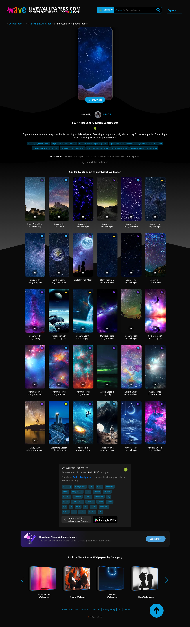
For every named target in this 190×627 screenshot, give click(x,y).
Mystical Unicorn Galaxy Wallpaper (155, 448)
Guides (127, 609)
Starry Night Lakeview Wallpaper (35, 448)
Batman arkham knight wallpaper (93, 143)
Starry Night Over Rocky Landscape (35, 225)
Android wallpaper (82, 477)
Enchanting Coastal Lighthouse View (59, 448)
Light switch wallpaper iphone (122, 143)
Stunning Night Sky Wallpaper (131, 337)
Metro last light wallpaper (97, 148)
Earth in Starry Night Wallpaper (59, 281)
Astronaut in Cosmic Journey (83, 448)
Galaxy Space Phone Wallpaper (155, 393)
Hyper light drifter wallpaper (72, 148)
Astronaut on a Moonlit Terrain (107, 448)
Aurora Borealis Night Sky (107, 393)
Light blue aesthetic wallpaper (150, 143)
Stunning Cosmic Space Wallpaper (83, 337)
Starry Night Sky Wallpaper (83, 225)
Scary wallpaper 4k (119, 148)
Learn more (156, 538)
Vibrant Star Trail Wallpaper (155, 281)
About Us (73, 609)
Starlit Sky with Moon (83, 280)
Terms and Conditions (90, 609)
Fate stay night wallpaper (38, 143)
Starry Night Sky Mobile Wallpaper (107, 281)
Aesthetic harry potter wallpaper (144, 148)
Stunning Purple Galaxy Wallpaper (107, 337)
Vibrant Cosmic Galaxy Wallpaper (35, 393)
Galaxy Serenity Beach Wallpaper (59, 337)
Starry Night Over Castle (59, 225)
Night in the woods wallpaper (64, 143)
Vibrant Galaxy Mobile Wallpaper (131, 393)
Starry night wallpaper (39, 23)
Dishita (102, 114)
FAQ (120, 609)
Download (95, 100)
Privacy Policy (109, 609)
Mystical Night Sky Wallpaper (131, 448)
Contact (63, 609)
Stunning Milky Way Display (35, 337)
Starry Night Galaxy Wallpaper (131, 225)
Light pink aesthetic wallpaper (45, 148)
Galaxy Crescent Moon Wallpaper (155, 337)
